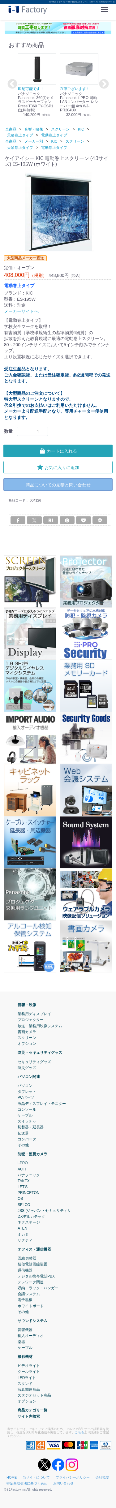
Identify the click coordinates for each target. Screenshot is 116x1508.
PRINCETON (28, 1193)
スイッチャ (27, 1121)
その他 (23, 1145)
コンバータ (27, 1139)
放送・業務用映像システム (40, 1026)
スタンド (25, 1383)
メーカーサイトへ (21, 311)
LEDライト (27, 1378)
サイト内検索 (29, 1416)
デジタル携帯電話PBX (36, 1276)
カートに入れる (58, 451)
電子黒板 (25, 1300)
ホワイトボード (31, 1306)
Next (103, 84)
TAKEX (23, 1181)
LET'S (23, 1187)
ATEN (22, 1228)
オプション (27, 1043)
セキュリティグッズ (34, 1062)
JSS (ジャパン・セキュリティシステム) (51, 1211)
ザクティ (25, 1240)
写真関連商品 (29, 1389)
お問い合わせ (63, 1483)
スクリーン (27, 1038)
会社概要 (102, 1477)
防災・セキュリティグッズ (40, 1052)
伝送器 (23, 1133)
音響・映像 (27, 1005)
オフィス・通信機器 (34, 1249)
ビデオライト (29, 1366)
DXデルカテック (31, 1216)
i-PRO (23, 1163)
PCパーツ (26, 1098)
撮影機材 (25, 1357)
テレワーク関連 (31, 1282)
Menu (106, 7)
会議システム (29, 1294)
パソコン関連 (29, 1077)
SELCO (24, 1205)
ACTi (22, 1169)
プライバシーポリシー (73, 1477)
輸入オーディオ (31, 1336)
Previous (11, 84)
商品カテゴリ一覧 (32, 1410)
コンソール (27, 1109)
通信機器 (25, 1270)
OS (20, 1199)
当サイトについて (36, 1477)
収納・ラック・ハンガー (38, 1288)
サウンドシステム (32, 1321)
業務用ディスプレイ (34, 1014)
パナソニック (29, 1175)
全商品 (10, 129)
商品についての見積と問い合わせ (58, 485)
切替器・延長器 (31, 1127)
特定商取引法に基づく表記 (26, 1483)
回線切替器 (27, 1258)
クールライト (29, 1371)
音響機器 (25, 1330)
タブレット (27, 1091)
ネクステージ (29, 1222)
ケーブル (25, 1115)
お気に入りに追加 (58, 467)
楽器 (21, 1342)
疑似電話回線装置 (32, 1264)
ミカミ (23, 1234)
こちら (79, 1432)
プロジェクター (31, 1020)
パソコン (25, 1086)
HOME (11, 1477)
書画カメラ (27, 1032)
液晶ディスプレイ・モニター (42, 1103)
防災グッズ (27, 1068)
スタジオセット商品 (34, 1395)
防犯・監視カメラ (32, 1154)
